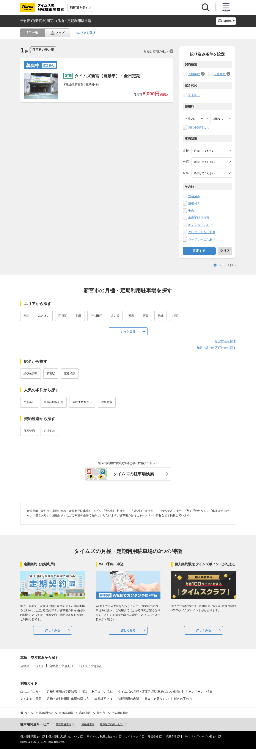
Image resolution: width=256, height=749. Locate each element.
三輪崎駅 (69, 373)
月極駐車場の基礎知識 (62, 691)
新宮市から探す (225, 341)
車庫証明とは (103, 698)
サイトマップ (133, 736)
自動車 (24, 666)
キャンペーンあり (200, 225)
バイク (39, 666)
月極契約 (194, 74)
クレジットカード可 (201, 232)
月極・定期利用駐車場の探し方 (68, 698)
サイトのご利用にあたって (102, 736)
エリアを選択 (86, 33)
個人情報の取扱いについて (63, 736)
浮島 (146, 315)
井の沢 (115, 315)
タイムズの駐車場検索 (133, 474)
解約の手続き (183, 698)
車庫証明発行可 (198, 218)
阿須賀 (62, 315)
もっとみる (128, 331)
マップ (59, 33)
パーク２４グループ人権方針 (200, 736)
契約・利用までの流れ (97, 691)
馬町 (160, 315)
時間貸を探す (79, 7)
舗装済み (194, 196)
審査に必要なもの (156, 698)
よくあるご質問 (30, 698)
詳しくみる (52, 630)
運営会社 (153, 736)
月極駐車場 (88, 724)
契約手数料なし (198, 127)
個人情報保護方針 (30, 736)
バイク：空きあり (91, 666)
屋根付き (194, 203)
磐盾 (131, 315)
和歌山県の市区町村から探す (216, 347)
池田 (79, 315)
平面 (191, 210)
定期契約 (220, 74)
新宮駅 (51, 373)
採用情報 (171, 736)
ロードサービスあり (201, 239)
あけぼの (43, 315)
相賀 (175, 315)
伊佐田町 (96, 315)
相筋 (26, 315)
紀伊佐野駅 (31, 373)
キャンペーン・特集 (198, 691)
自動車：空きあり (61, 666)
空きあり (194, 95)
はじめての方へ (30, 691)
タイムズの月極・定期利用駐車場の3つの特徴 (149, 691)
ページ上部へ (227, 265)
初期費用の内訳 (128, 698)
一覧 (35, 33)
